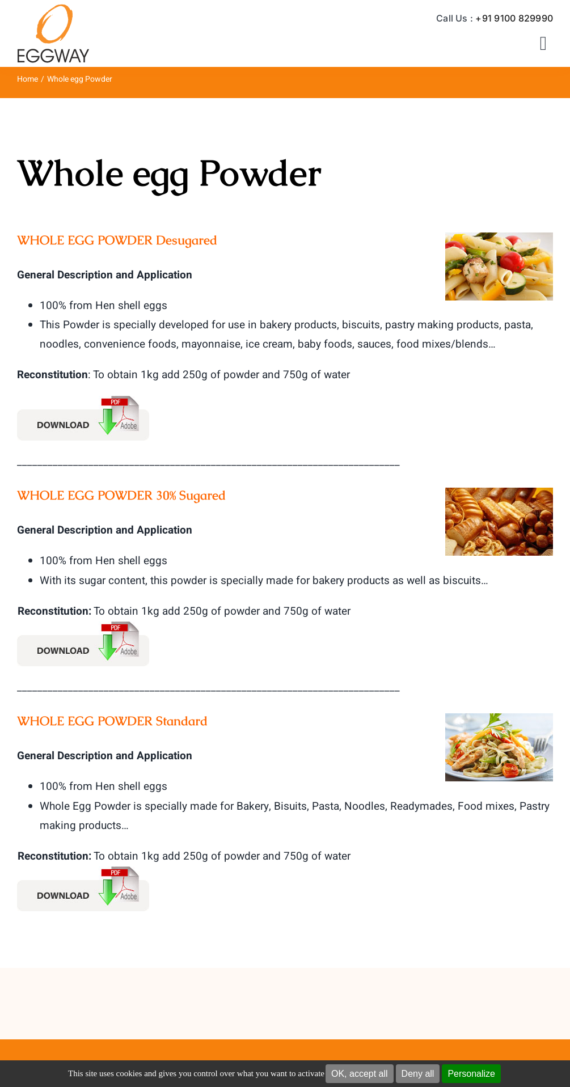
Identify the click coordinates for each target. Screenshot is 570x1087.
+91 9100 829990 (514, 18)
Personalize (471, 1073)
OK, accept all (359, 1073)
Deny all (418, 1073)
